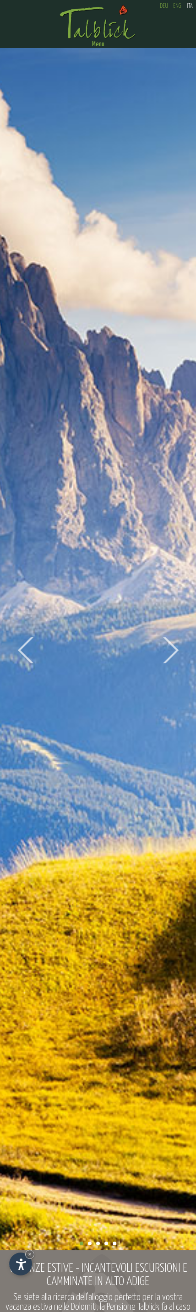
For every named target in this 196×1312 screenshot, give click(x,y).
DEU (164, 6)
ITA (190, 6)
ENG (177, 6)
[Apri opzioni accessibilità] (20, 1264)
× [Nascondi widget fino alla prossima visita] (30, 1254)
